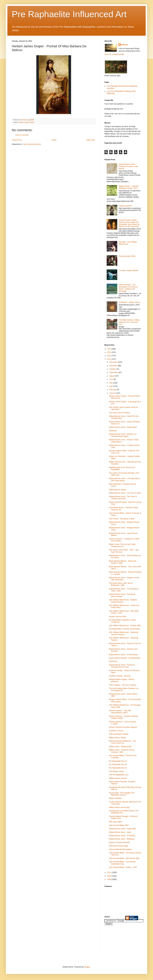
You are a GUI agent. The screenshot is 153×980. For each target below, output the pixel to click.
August (112, 376)
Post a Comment (22, 135)
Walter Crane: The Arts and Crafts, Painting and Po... (122, 545)
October (112, 369)
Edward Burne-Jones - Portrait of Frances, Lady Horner (128, 166)
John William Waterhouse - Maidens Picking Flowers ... (123, 601)
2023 (109, 349)
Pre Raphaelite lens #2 (118, 764)
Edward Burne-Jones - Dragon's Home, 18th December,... (124, 579)
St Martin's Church (116, 731)
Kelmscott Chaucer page (118, 846)
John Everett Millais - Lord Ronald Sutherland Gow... (122, 863)
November (113, 366)
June (111, 379)
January (112, 393)
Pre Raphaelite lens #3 (118, 761)
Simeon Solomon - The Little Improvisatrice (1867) (120, 712)
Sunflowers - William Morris (129, 302)
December (113, 362)
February (113, 390)
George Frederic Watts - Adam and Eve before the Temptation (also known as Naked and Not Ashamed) (129, 223)
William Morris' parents (118, 778)
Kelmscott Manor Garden (118, 734)
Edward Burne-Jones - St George (122, 836)
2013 (109, 356)
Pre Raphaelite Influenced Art (69, 14)
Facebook (113, 431)
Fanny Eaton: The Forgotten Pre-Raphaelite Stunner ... (122, 794)
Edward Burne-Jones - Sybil (120, 832)
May (111, 383)
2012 (109, 359)
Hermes (124, 45)
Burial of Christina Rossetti (119, 842)
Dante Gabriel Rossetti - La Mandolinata (124, 658)
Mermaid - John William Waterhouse (128, 243)
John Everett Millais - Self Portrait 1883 (124, 858)
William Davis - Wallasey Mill (120, 747)
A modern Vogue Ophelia (128, 270)
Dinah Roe (113, 661)
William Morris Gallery (117, 738)
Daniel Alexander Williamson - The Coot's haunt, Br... (122, 742)
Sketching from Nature (117, 490)
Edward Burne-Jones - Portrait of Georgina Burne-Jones (122, 666)
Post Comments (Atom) (32, 144)
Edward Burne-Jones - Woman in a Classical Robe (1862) (122, 435)
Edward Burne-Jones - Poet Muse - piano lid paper (122, 595)
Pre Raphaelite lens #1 (118, 768)
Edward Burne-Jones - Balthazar (121, 839)
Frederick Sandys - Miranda (119, 676)
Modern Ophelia (115, 798)
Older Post (91, 140)
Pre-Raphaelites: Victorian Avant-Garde (124, 629)
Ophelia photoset (125, 206)
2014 (109, 352)
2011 (109, 872)
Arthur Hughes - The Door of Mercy (122, 685)
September (113, 372)
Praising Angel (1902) (127, 256)
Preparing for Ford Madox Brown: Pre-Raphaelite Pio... (124, 812)
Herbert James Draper (26, 122)
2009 (109, 879)
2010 (109, 876)
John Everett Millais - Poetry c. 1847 (123, 867)
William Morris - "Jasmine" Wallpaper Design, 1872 (129, 187)
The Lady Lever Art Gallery (119, 413)
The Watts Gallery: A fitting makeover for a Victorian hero (129, 322)
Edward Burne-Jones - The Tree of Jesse (125, 493)
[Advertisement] (117, 941)
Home (54, 140)
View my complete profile (114, 54)
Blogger (87, 967)
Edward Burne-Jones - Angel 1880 (122, 829)
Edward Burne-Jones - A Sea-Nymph (123, 655)
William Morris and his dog (119, 807)
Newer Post (17, 140)
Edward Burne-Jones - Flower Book (123, 427)
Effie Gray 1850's (115, 822)
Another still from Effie (117, 617)
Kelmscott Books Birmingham (120, 849)
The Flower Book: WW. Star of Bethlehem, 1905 (121, 584)
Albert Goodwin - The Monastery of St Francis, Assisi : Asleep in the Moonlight (128, 288)
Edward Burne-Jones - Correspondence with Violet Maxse (124, 479)
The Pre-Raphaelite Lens (118, 775)
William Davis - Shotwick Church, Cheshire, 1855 (122, 751)
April (111, 386)
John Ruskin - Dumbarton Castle (121, 519)
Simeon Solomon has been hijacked (123, 727)
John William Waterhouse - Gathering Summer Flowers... (123, 633)
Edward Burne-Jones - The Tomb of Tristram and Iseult (123, 498)
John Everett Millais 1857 (119, 825)
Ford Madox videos (116, 771)
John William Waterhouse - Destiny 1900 (125, 625)
